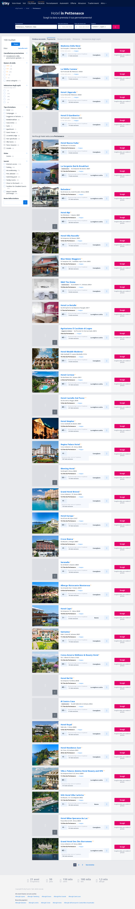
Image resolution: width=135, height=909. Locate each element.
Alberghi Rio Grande (60, 896)
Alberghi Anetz (57, 903)
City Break (32, 3)
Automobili (64, 3)
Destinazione (19, 23)
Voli (24, 3)
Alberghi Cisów (45, 903)
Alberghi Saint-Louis (75, 896)
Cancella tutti (22, 48)
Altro (103, 3)
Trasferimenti (93, 3)
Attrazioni (82, 3)
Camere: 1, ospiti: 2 (98, 27)
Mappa (15, 44)
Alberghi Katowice (20, 903)
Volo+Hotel (16, 3)
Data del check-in (63, 23)
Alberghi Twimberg (33, 896)
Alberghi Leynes (20, 896)
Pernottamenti (52, 3)
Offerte (73, 3)
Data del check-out (80, 23)
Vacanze (41, 3)
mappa (75, 51)
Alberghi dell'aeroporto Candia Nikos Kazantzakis (79, 903)
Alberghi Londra (33, 903)
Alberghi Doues (46, 896)
